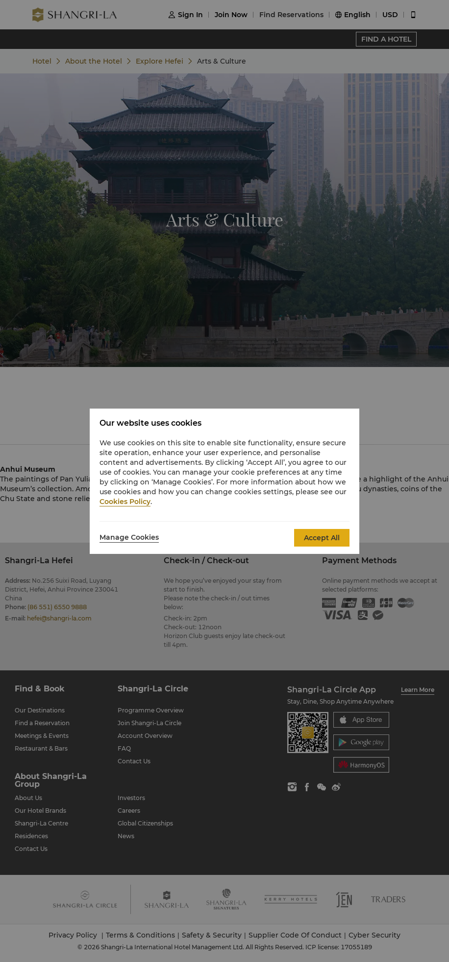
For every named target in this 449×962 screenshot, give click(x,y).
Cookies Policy (125, 501)
